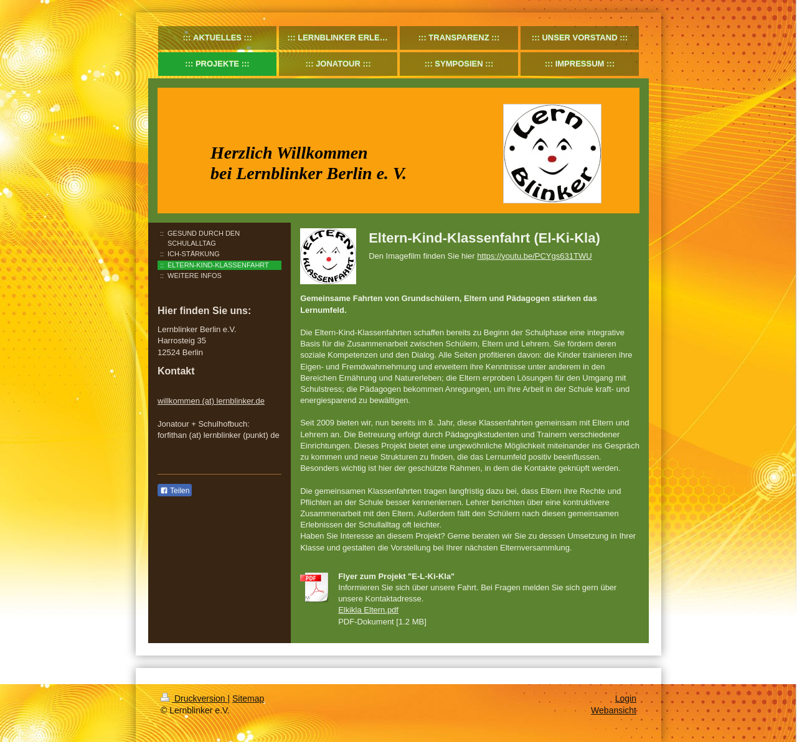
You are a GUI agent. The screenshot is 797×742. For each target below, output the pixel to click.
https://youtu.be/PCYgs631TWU (534, 256)
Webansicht (613, 710)
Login (625, 698)
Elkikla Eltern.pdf (368, 609)
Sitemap (248, 698)
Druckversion (194, 698)
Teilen (174, 490)
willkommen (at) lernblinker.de (211, 401)
